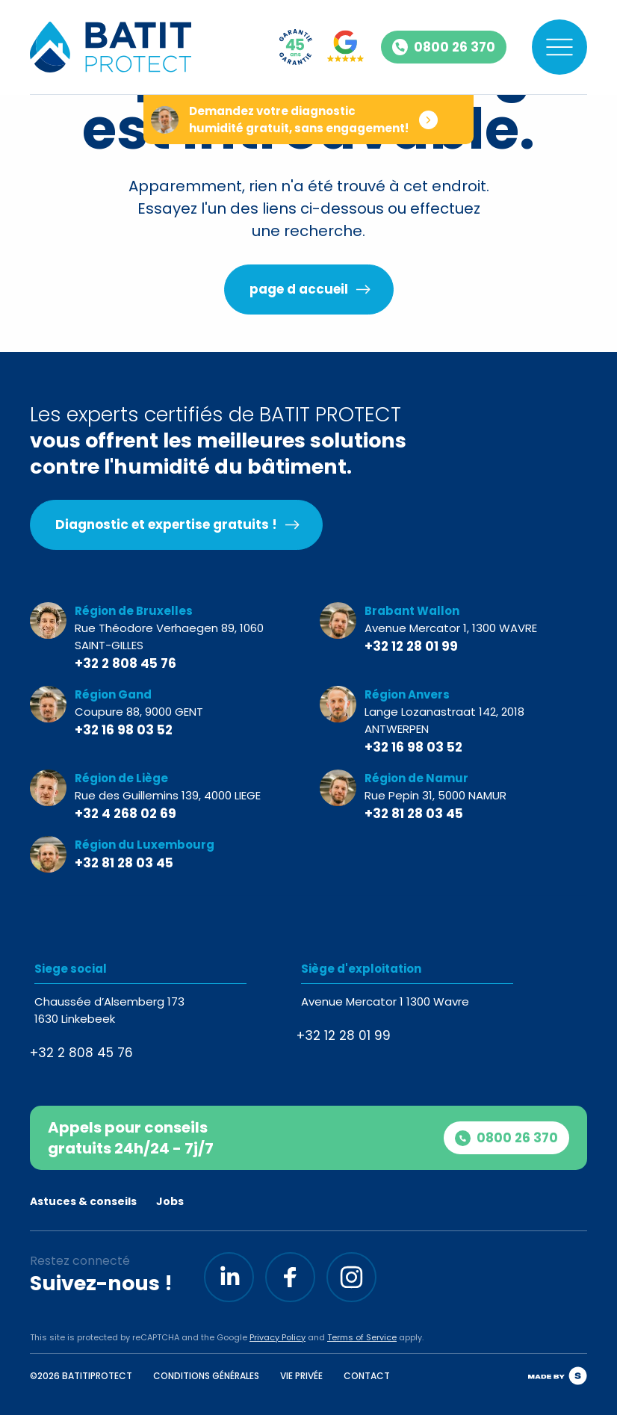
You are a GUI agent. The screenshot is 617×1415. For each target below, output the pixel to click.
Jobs (170, 1201)
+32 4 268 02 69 (125, 814)
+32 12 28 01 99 (411, 646)
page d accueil (298, 289)
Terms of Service (362, 1337)
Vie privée (301, 1375)
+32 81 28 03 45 (414, 814)
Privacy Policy (277, 1337)
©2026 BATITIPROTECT (81, 1375)
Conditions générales (206, 1375)
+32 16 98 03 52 (124, 730)
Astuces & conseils (83, 1201)
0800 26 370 (506, 1138)
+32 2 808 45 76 (125, 663)
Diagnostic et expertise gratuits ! (166, 524)
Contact (367, 1375)
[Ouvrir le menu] (559, 47)
